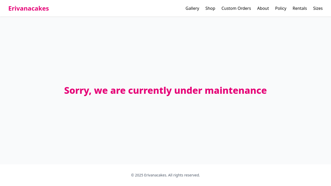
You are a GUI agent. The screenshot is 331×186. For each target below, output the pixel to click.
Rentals (299, 8)
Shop (210, 8)
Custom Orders (236, 8)
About (263, 8)
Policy (280, 8)
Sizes (318, 8)
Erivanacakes (28, 8)
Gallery (192, 8)
